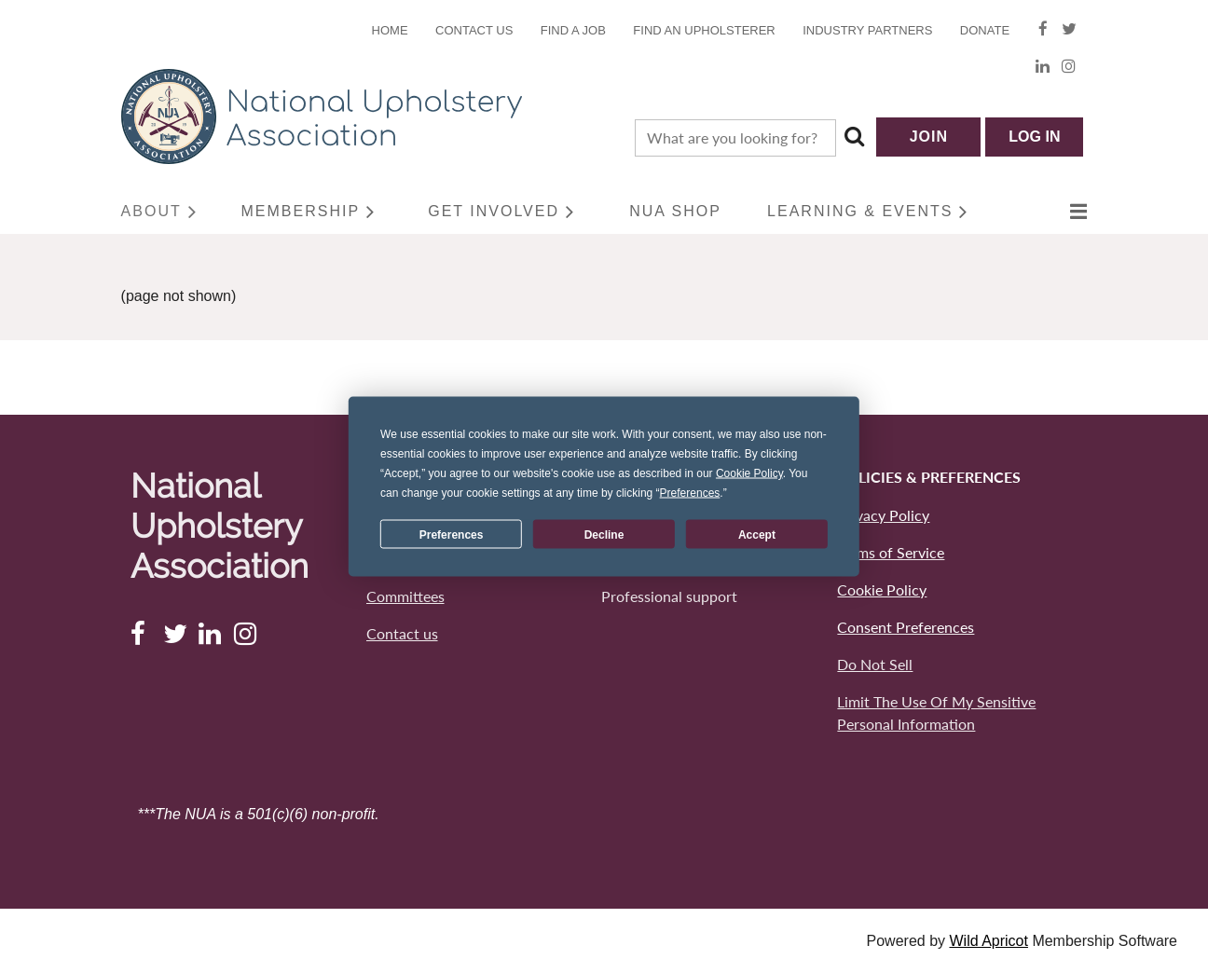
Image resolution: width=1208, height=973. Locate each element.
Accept (757, 534)
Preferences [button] (690, 493)
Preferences (451, 534)
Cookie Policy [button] (749, 473)
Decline (604, 534)
